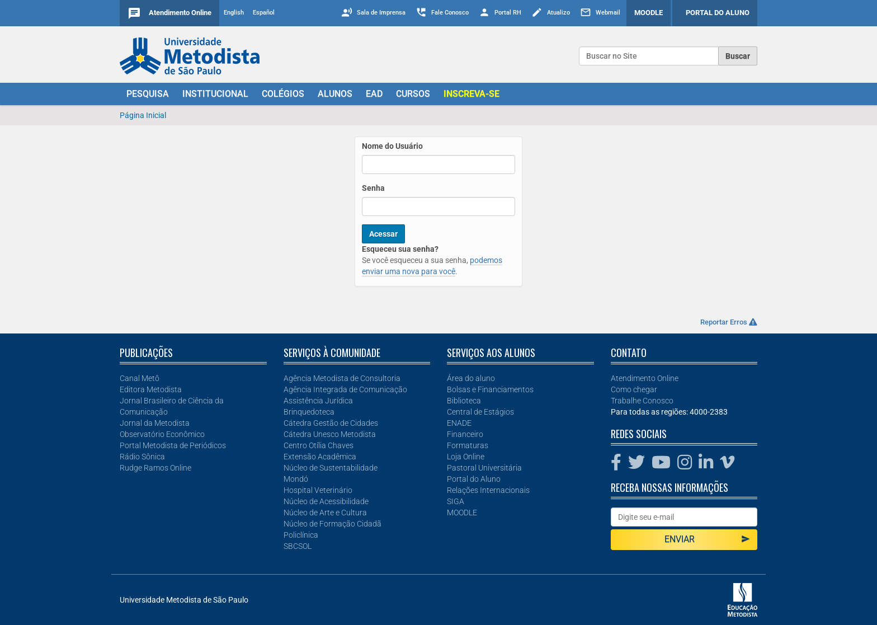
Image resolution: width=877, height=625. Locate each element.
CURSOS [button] (413, 93)
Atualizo (558, 12)
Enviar (707, 539)
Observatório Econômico (162, 434)
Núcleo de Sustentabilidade (331, 467)
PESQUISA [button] (147, 93)
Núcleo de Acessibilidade (326, 501)
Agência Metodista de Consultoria (342, 378)
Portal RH (507, 12)
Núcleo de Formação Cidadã (332, 523)
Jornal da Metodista (155, 423)
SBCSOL (298, 546)
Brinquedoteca (309, 411)
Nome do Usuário (392, 146)
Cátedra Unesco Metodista (330, 434)
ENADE (459, 423)
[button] (471, 94)
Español (264, 12)
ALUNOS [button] (335, 93)
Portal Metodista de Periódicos (173, 445)
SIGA (455, 501)
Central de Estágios (480, 411)
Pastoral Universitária (484, 467)
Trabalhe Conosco (642, 400)
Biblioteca (464, 400)
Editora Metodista (151, 389)
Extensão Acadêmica (320, 456)
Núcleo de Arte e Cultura (325, 512)
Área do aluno (471, 378)
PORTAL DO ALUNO (717, 12)
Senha (373, 188)
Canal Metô (139, 378)
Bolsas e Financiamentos (490, 389)
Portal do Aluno (474, 478)
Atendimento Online (180, 12)
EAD (374, 93)
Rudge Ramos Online (155, 467)
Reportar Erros (728, 322)
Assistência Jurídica (318, 400)
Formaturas (467, 445)
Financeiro (465, 434)
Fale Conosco (450, 12)
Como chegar (634, 389)
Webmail (608, 12)
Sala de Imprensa (381, 12)
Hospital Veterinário (318, 490)
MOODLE (648, 12)
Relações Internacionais (488, 490)
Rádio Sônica (142, 456)
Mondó (296, 478)
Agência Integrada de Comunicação (345, 389)
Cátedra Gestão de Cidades (331, 423)
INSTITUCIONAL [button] (215, 93)
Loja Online (465, 456)
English (234, 12)
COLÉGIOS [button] (283, 93)
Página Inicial (143, 115)
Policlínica (301, 534)
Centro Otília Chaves (318, 445)
